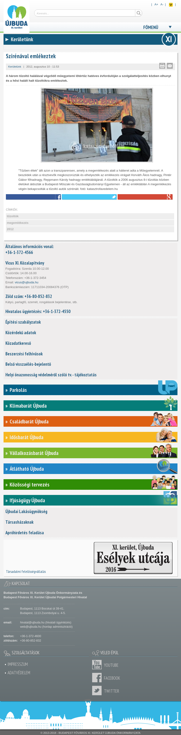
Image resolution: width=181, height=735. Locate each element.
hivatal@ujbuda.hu (32, 622)
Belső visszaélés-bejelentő (28, 364)
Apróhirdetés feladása (24, 532)
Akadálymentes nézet (170, 4)
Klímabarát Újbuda (28, 405)
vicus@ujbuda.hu (26, 282)
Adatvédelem (19, 672)
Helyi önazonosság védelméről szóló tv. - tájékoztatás (51, 375)
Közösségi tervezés (29, 484)
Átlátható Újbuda (27, 468)
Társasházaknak (19, 522)
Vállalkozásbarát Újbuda (34, 453)
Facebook (98, 677)
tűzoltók (13, 216)
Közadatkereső (18, 343)
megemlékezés (18, 223)
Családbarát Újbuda (29, 421)
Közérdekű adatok (20, 332)
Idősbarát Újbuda (26, 437)
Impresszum (18, 664)
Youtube (98, 664)
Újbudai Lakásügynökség (26, 511)
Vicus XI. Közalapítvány (24, 263)
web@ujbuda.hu (30, 626)
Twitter (98, 690)
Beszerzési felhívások (24, 354)
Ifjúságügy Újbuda (27, 500)
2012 (10, 229)
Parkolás (18, 389)
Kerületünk (14, 66)
